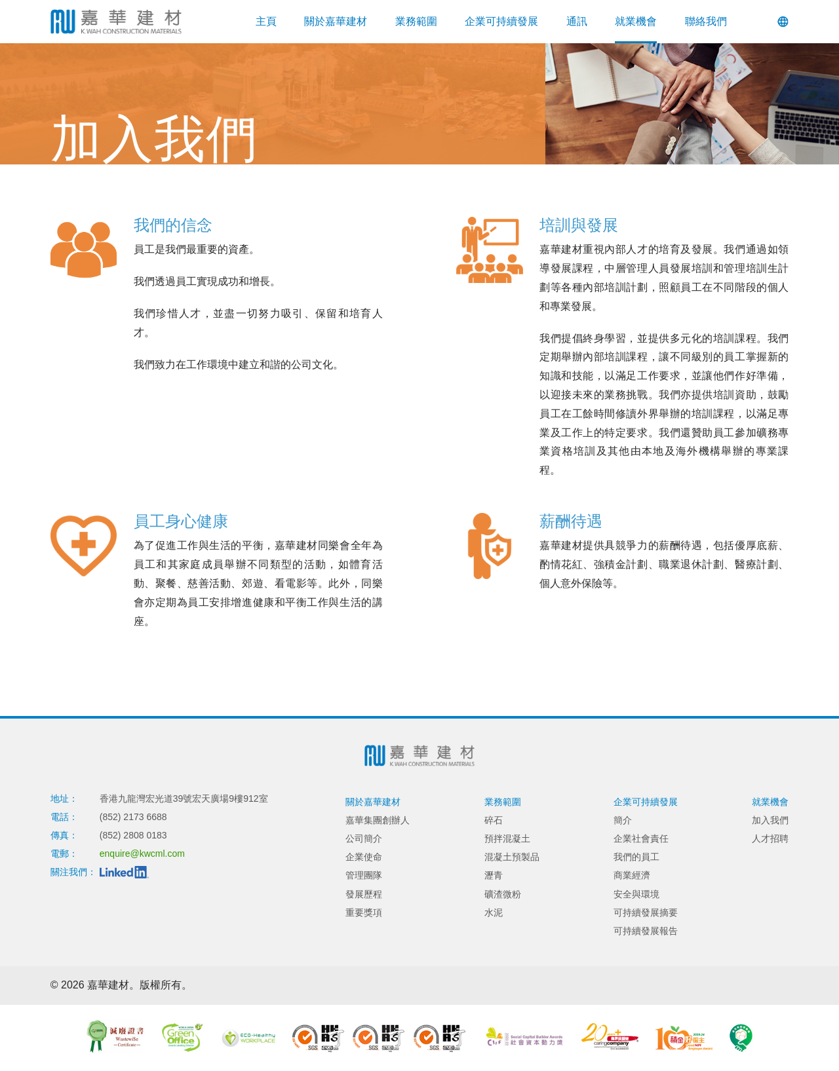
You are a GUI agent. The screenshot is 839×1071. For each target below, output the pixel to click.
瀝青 (493, 875)
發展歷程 (363, 894)
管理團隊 (363, 875)
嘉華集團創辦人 (377, 820)
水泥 (493, 912)
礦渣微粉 (502, 894)
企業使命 (363, 857)
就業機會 (636, 21)
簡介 (623, 820)
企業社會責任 (641, 838)
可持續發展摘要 (646, 912)
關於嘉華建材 (335, 21)
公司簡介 (363, 838)
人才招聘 (770, 838)
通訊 (576, 21)
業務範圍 (416, 21)
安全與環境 (636, 894)
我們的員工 (636, 857)
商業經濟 (632, 875)
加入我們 (770, 820)
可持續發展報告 (646, 931)
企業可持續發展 (501, 21)
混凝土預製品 (511, 857)
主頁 (266, 21)
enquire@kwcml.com (142, 853)
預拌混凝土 (507, 838)
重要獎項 (363, 912)
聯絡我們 (706, 21)
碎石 (493, 820)
